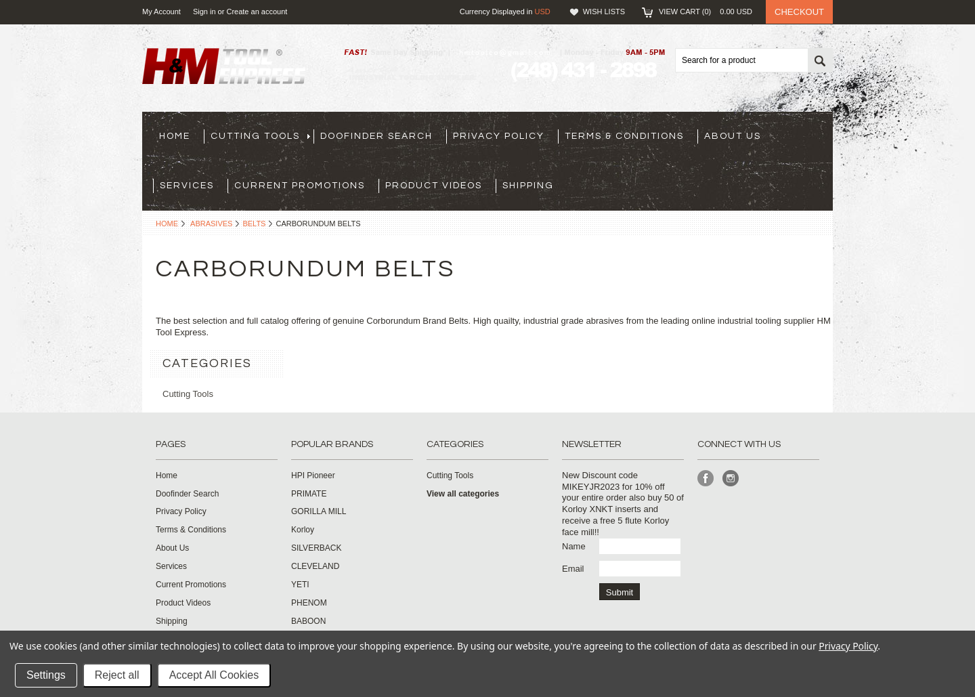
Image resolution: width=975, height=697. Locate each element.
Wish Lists (604, 11)
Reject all (117, 675)
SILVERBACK (316, 548)
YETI (300, 584)
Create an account (256, 11)
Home (167, 223)
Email (573, 569)
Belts (253, 223)
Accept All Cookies (214, 675)
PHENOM (309, 603)
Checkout (799, 12)
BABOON (308, 621)
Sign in (204, 11)
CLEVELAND (315, 566)
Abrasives (211, 223)
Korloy (302, 529)
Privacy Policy (848, 645)
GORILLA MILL (318, 511)
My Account (161, 11)
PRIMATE (308, 494)
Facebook (705, 478)
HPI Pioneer (313, 475)
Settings (46, 675)
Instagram (730, 478)
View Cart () (705, 11)
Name (574, 546)
